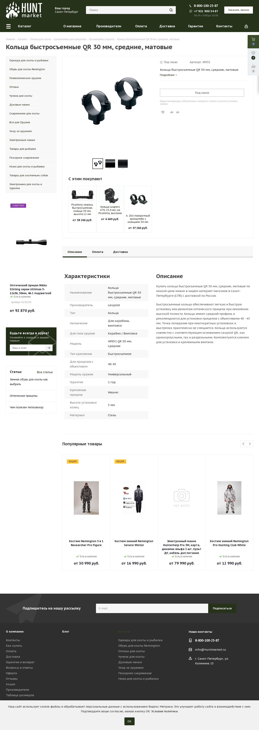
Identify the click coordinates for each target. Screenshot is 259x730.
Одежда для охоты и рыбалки (140, 640)
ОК (129, 721)
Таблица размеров (20, 695)
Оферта (11, 673)
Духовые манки (130, 662)
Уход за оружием (130, 667)
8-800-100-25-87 (206, 6)
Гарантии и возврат (20, 662)
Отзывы (11, 678)
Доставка (13, 656)
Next (250, 444)
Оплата (11, 651)
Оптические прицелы (23, 396)
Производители (17, 689)
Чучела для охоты (131, 656)
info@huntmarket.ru (210, 649)
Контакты (13, 640)
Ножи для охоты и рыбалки (138, 678)
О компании (15, 631)
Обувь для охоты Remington (139, 645)
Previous (243, 444)
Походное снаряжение (135, 673)
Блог (65, 631)
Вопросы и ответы (19, 667)
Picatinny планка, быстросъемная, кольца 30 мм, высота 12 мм (82, 209)
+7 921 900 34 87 (204, 11)
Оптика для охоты (131, 651)
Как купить (14, 645)
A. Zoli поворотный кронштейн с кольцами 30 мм (138, 219)
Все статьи (45, 372)
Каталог (124, 631)
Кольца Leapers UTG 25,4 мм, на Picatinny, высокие (110, 210)
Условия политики (164, 711)
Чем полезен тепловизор (26, 407)
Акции (10, 684)
